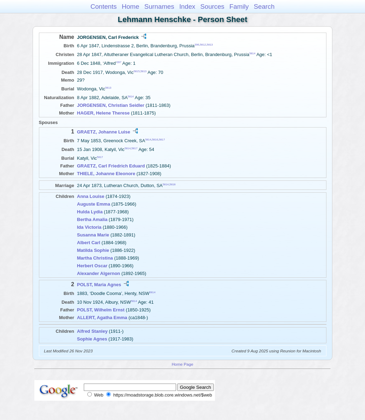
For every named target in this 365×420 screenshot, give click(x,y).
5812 (203, 44)
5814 (252, 53)
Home (130, 6)
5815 (137, 71)
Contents (103, 6)
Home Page (183, 364)
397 (119, 62)
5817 (162, 139)
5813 (210, 44)
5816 (155, 139)
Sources (212, 6)
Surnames (159, 6)
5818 (172, 184)
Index (187, 6)
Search (264, 6)
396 (197, 44)
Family (239, 6)
